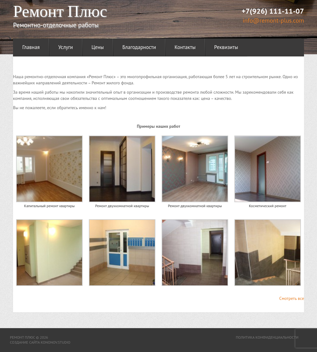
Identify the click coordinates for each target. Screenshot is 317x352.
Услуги (65, 47)
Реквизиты (226, 47)
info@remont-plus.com (273, 20)
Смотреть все (291, 298)
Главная (31, 47)
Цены (98, 47)
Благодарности (139, 47)
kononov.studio (55, 342)
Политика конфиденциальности (267, 337)
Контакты (185, 47)
